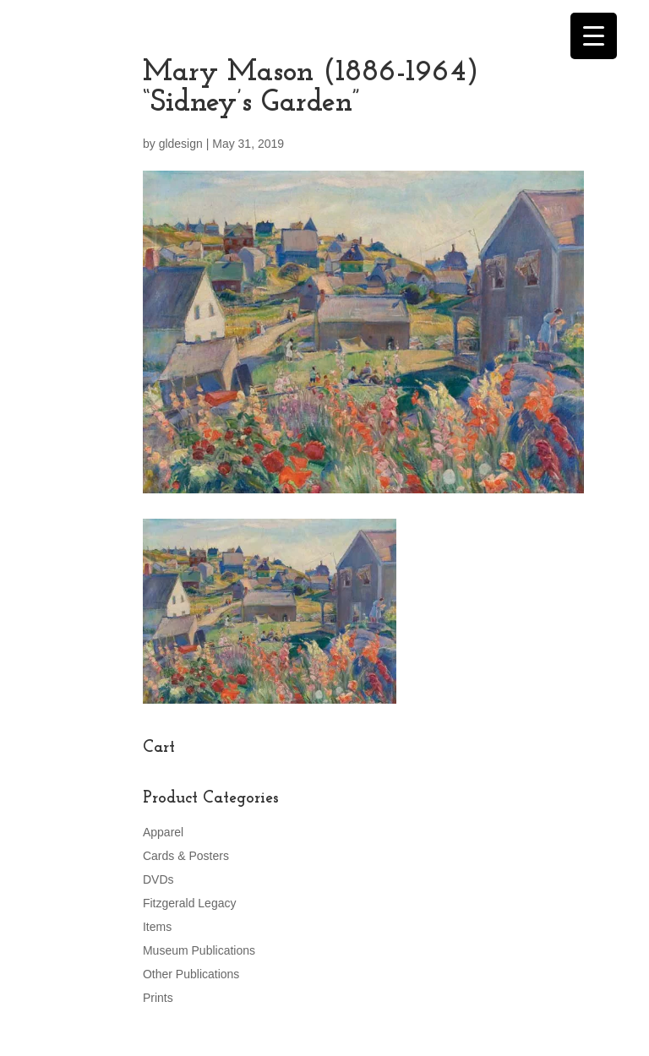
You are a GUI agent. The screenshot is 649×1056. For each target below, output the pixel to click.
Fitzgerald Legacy (190, 903)
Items (157, 927)
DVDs (158, 879)
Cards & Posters (186, 856)
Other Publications (191, 974)
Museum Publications (199, 950)
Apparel (163, 832)
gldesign (181, 143)
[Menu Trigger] (593, 36)
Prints (158, 997)
